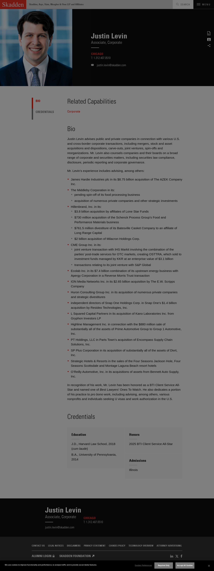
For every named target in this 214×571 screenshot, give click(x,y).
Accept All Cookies (185, 565)
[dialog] (107, 565)
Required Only (164, 565)
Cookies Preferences (143, 565)
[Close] (209, 565)
